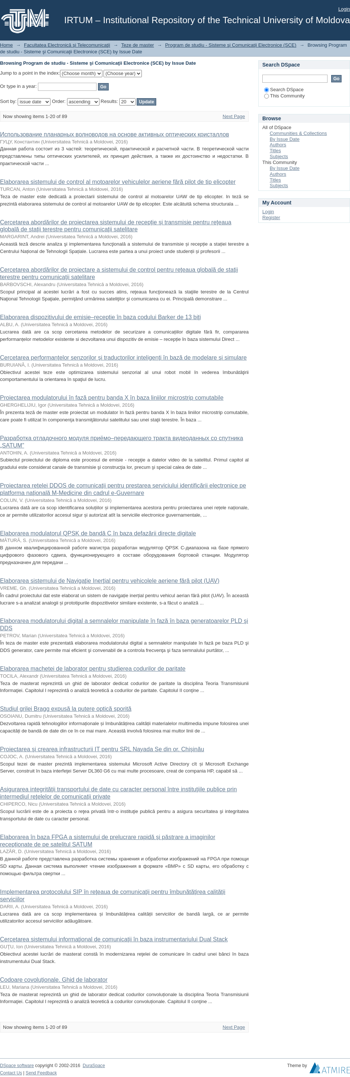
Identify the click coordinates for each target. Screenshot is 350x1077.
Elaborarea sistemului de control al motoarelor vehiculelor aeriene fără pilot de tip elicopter (117, 182)
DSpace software (17, 1065)
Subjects (279, 156)
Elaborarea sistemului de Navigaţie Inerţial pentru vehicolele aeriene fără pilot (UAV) (110, 581)
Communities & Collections (298, 133)
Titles (275, 150)
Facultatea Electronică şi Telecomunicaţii (67, 45)
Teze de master (137, 45)
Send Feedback (41, 1073)
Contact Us (11, 1073)
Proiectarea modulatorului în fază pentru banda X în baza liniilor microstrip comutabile (112, 398)
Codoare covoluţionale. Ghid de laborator (54, 980)
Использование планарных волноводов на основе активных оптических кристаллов (114, 134)
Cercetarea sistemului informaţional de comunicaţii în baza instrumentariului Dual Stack (114, 939)
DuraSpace (94, 1065)
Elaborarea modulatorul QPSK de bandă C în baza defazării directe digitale (98, 533)
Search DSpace (284, 89)
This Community (284, 96)
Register (271, 217)
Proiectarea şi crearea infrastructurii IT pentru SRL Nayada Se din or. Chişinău (102, 749)
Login (344, 9)
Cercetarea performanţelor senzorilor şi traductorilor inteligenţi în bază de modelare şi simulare (123, 357)
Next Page (234, 116)
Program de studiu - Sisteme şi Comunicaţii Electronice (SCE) (230, 45)
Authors (278, 144)
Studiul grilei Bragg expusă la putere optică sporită (66, 709)
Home (6, 45)
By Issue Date (285, 139)
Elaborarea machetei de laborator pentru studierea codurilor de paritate (92, 669)
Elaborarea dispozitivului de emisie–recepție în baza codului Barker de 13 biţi (100, 317)
